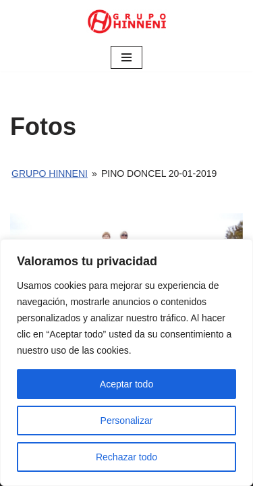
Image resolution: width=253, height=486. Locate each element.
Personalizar (127, 420)
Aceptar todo (126, 384)
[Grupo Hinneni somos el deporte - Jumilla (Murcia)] (126, 21)
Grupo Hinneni (49, 173)
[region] (126, 362)
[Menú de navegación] (126, 57)
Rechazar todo (126, 457)
